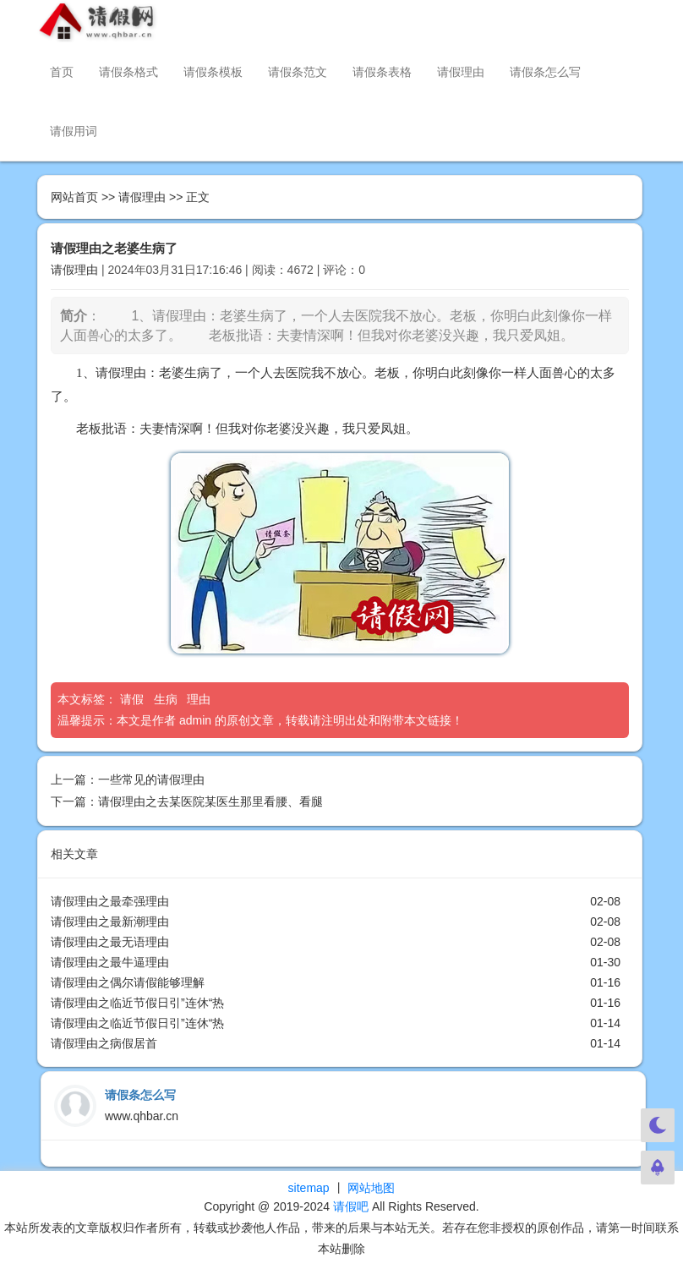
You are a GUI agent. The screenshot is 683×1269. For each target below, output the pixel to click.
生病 (167, 699)
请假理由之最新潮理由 (110, 921)
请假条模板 (213, 72)
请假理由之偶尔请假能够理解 (128, 982)
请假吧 (351, 1206)
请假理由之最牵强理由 (110, 901)
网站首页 (74, 197)
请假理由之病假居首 (104, 1043)
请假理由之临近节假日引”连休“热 (137, 1002)
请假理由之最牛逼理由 (110, 962)
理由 (200, 699)
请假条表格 (382, 72)
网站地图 (371, 1188)
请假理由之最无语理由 (110, 942)
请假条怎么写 (545, 72)
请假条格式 (128, 72)
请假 (133, 699)
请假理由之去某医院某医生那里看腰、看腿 (210, 801)
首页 (62, 72)
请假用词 (73, 131)
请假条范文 (297, 72)
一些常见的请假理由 (151, 779)
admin (195, 720)
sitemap (309, 1188)
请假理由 (460, 72)
